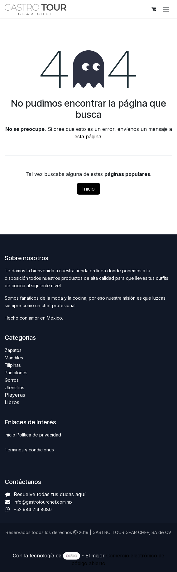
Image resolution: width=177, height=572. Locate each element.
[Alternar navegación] (166, 9)
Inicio (88, 189)
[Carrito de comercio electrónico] (153, 9)
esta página (87, 136)
